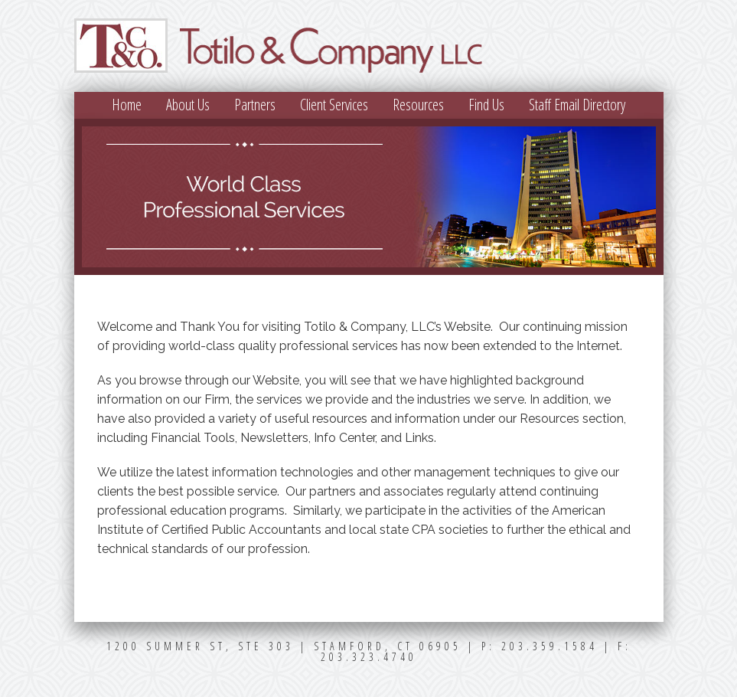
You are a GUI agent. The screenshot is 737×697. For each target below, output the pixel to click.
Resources (418, 104)
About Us (188, 104)
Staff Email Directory (577, 104)
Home (127, 104)
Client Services (334, 104)
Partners (255, 104)
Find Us (486, 104)
